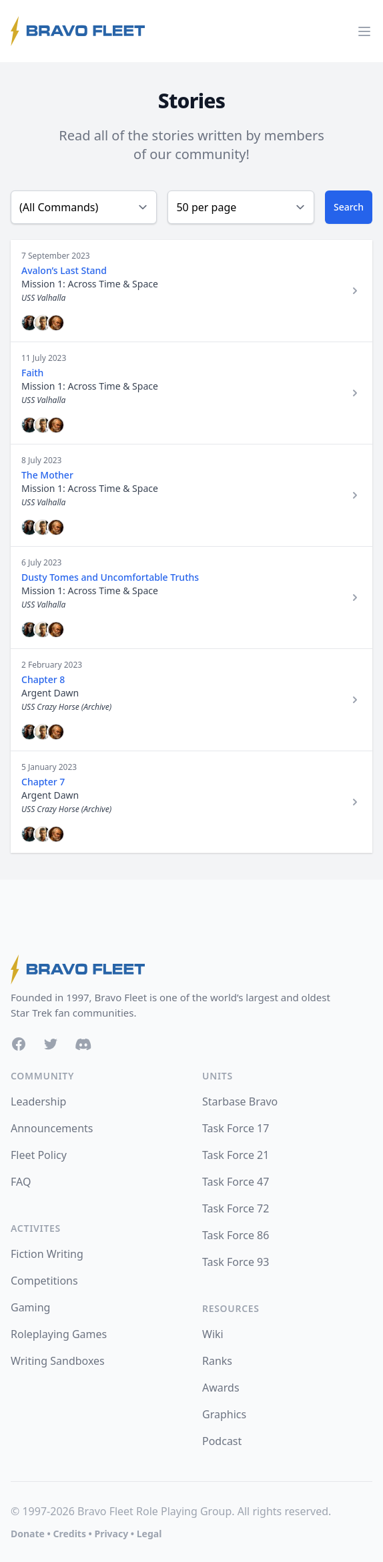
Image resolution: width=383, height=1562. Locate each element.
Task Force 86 (235, 1235)
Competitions (44, 1280)
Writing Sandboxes (58, 1360)
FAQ (21, 1181)
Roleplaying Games (59, 1334)
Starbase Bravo (240, 1101)
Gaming (30, 1307)
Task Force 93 (235, 1262)
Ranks (217, 1360)
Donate (28, 1533)
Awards (221, 1387)
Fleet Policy (39, 1155)
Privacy (111, 1533)
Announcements (52, 1128)
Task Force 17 (235, 1128)
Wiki (213, 1334)
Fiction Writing (47, 1254)
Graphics (224, 1414)
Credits (69, 1533)
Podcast (222, 1441)
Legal (149, 1533)
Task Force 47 (235, 1181)
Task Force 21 (235, 1155)
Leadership (38, 1101)
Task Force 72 (235, 1208)
